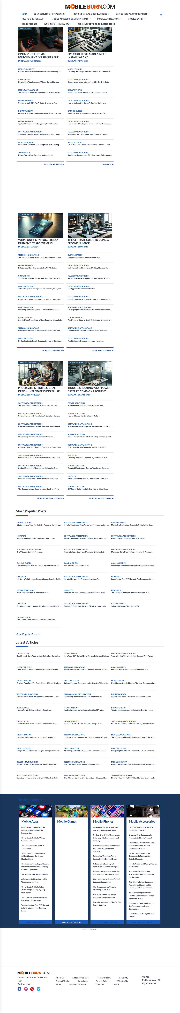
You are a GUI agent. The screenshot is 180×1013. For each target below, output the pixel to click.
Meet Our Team (104, 977)
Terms (58, 984)
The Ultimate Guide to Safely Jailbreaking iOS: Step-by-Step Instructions (33, 890)
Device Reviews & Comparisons (90, 14)
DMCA (116, 984)
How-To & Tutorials (32, 19)
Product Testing (63, 981)
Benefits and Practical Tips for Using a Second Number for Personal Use (33, 830)
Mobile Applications (108, 19)
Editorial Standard (80, 977)
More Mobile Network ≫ (101, 498)
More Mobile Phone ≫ (103, 350)
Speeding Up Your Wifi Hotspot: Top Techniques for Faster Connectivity (141, 906)
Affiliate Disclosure (77, 984)
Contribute (83, 981)
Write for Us (122, 981)
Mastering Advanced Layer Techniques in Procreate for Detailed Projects (140, 856)
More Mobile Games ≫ (71, 922)
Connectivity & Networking (49, 14)
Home (24, 14)
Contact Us (100, 984)
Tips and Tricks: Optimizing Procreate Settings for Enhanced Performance (141, 874)
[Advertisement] (90, 194)
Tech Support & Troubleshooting (96, 24)
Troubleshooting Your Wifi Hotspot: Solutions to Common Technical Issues (35, 908)
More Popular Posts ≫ (28, 634)
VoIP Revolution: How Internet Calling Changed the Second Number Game (33, 856)
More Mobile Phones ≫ (107, 922)
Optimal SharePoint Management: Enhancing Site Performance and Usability (106, 838)
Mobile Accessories (142, 821)
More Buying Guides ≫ (53, 350)
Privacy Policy (102, 981)
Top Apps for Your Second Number (34, 874)
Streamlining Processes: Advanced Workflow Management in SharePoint (106, 848)
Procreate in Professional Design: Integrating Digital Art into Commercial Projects (142, 845)
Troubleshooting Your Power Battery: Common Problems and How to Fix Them (141, 895)
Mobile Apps (29, 821)
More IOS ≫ (108, 164)
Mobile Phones (29, 24)
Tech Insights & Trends (56, 24)
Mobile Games (136, 19)
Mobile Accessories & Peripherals (70, 19)
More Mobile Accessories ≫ (50, 498)
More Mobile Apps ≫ (54, 164)
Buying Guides (30, 799)
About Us (60, 977)
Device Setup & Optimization (131, 14)
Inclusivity (123, 977)
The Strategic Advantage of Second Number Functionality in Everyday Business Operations (35, 867)
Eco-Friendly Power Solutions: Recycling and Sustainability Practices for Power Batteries (141, 885)
